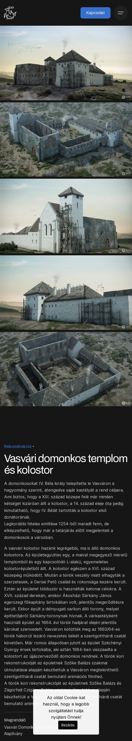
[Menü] (121, 13)
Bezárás (67, 725)
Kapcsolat (95, 13)
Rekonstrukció (18, 446)
